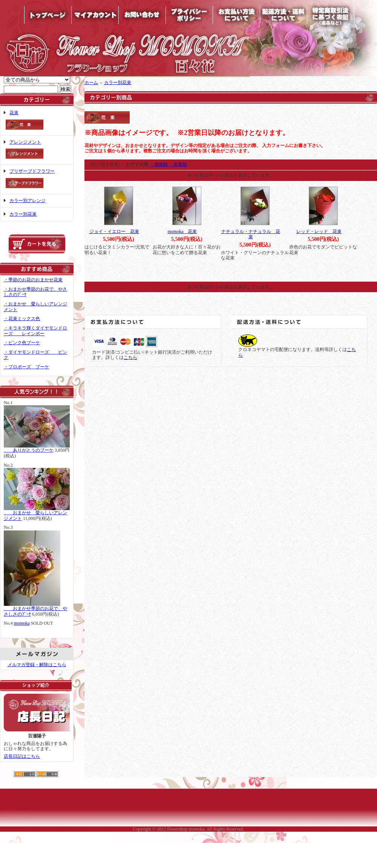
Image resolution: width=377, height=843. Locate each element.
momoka (22, 623)
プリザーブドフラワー (37, 179)
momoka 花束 (182, 231)
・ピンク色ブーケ (22, 342)
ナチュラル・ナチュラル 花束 (250, 234)
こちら (130, 357)
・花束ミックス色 (22, 318)
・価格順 (159, 164)
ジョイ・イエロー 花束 (114, 231)
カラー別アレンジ (27, 200)
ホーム (91, 82)
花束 (37, 121)
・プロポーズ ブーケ (26, 366)
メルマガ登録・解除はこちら (37, 664)
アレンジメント (37, 150)
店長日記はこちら (22, 756)
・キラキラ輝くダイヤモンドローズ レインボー (35, 330)
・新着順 (178, 164)
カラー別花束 (23, 214)
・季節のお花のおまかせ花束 (33, 279)
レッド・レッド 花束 (319, 231)
